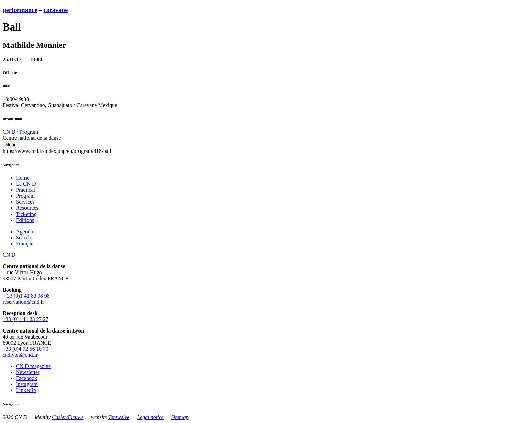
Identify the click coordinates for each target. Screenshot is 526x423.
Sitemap (180, 417)
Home (22, 178)
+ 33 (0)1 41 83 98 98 (26, 296)
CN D (9, 132)
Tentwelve (118, 417)
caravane (56, 9)
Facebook (26, 378)
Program (28, 132)
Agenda (24, 231)
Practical (25, 190)
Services (25, 202)
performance (20, 9)
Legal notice (150, 417)
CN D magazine (33, 366)
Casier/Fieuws (67, 417)
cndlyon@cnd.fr (20, 355)
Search (23, 237)
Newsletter (27, 372)
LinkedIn (26, 390)
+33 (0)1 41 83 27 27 (25, 319)
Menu (10, 144)
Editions (25, 220)
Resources (27, 208)
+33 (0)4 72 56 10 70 (25, 349)
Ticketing (26, 214)
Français (25, 243)
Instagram (27, 384)
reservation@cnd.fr (23, 302)
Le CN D (26, 184)
